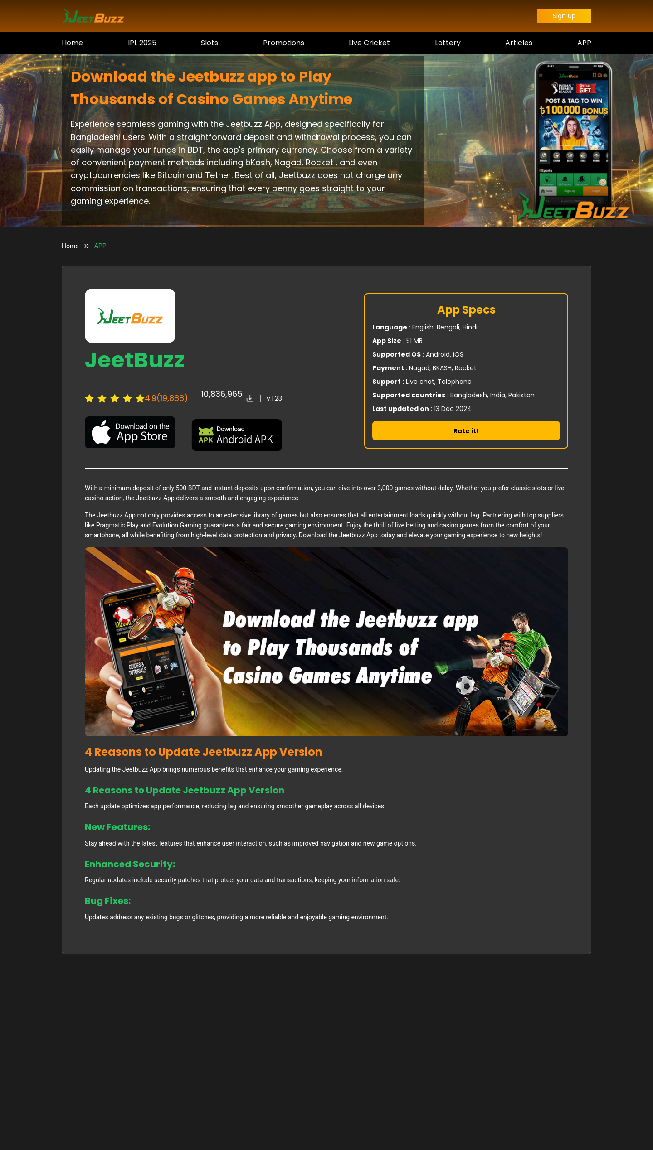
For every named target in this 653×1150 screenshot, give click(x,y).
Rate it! (466, 430)
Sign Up (564, 15)
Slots (209, 43)
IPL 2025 (142, 43)
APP (584, 43)
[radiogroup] (115, 398)
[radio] (89, 398)
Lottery (448, 43)
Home (72, 43)
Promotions (283, 43)
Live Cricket (369, 43)
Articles (518, 43)
